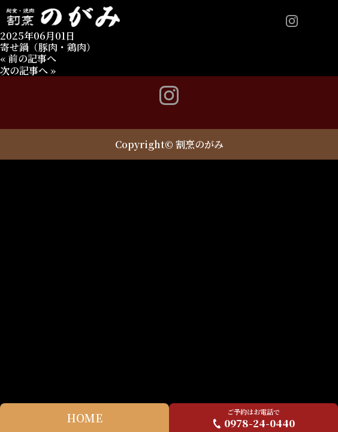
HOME (84, 417)
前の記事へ (32, 58)
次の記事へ (24, 70)
